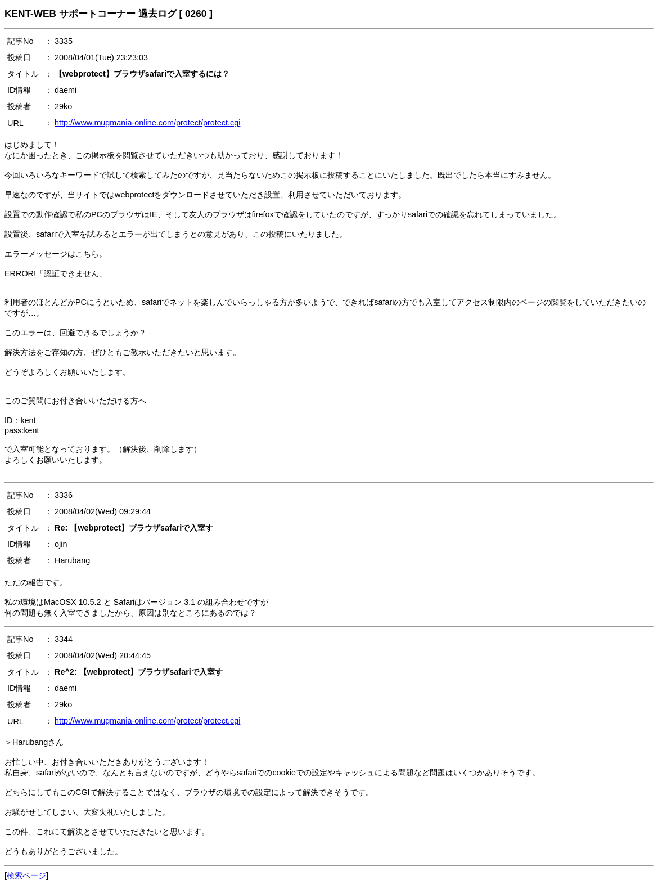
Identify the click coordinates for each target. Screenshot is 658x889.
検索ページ (26, 875)
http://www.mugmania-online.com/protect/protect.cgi (147, 122)
